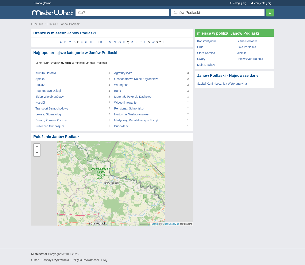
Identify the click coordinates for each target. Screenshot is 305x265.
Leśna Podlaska (247, 41)
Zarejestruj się (261, 3)
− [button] (37, 153)
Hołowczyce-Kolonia (249, 59)
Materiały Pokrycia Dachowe (132, 96)
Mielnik (241, 53)
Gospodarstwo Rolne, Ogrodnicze (136, 79)
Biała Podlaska (246, 47)
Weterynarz (121, 85)
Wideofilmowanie (125, 102)
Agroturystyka (123, 73)
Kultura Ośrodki (45, 73)
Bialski (51, 24)
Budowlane (121, 126)
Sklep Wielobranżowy (49, 96)
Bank (117, 90)
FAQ (104, 260)
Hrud (200, 47)
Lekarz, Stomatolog (48, 114)
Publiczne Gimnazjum (49, 126)
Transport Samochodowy (51, 108)
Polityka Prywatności (85, 260)
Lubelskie (37, 24)
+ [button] (37, 147)
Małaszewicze (206, 64)
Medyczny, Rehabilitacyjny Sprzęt (136, 120)
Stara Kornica (206, 53)
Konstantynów (206, 41)
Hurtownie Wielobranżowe (131, 114)
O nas (35, 260)
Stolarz (40, 85)
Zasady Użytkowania (55, 260)
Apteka (40, 79)
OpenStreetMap (171, 224)
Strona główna (42, 3)
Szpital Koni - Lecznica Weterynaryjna (222, 83)
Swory (201, 59)
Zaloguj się (238, 3)
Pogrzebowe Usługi (48, 90)
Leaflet (154, 224)
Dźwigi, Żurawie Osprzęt (51, 120)
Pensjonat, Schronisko (128, 108)
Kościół (40, 102)
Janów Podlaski (70, 24)
